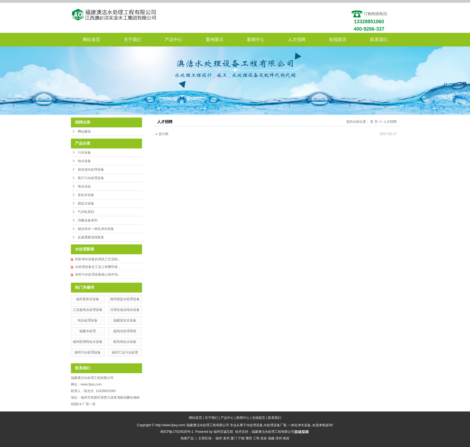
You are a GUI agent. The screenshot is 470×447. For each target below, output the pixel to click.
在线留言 (338, 39)
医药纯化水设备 (124, 342)
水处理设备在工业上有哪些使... (97, 267)
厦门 (233, 438)
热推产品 (187, 438)
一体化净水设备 (299, 425)
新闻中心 (255, 39)
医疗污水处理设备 (91, 178)
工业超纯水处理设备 (87, 310)
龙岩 (263, 438)
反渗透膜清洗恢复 (91, 237)
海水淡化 (84, 186)
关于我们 (132, 39)
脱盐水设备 (86, 203)
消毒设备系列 (87, 220)
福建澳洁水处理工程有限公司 (273, 432)
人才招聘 (296, 39)
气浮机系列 (86, 212)
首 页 (373, 122)
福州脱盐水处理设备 (125, 299)
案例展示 (214, 39)
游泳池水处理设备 (91, 169)
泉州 (226, 438)
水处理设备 (254, 425)
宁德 (241, 438)
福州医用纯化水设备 (87, 342)
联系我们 (379, 39)
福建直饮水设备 (124, 320)
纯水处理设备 (87, 320)
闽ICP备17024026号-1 (176, 432)
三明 (256, 438)
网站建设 (84, 131)
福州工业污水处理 (125, 352)
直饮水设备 (86, 195)
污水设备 (84, 152)
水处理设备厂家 (275, 425)
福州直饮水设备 (87, 299)
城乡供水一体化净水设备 (96, 229)
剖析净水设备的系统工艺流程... (97, 259)
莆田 (249, 438)
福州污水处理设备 (87, 352)
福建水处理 (87, 331)
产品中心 (173, 39)
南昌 (286, 438)
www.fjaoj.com (91, 384)
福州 (218, 438)
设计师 (163, 134)
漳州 (278, 438)
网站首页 (91, 39)
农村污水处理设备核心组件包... (97, 274)
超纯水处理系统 (124, 331)
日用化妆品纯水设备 (125, 310)
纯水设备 (84, 161)
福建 (271, 438)
